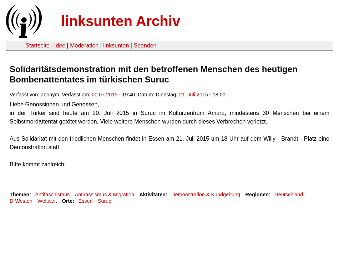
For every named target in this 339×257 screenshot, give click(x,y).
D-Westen (21, 201)
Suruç (104, 201)
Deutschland (288, 194)
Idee (59, 45)
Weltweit (47, 201)
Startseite (37, 45)
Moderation (84, 45)
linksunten (116, 45)
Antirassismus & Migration (104, 194)
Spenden (144, 45)
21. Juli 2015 (193, 94)
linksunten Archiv (120, 21)
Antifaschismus (52, 194)
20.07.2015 (104, 94)
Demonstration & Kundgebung (205, 194)
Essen (86, 201)
